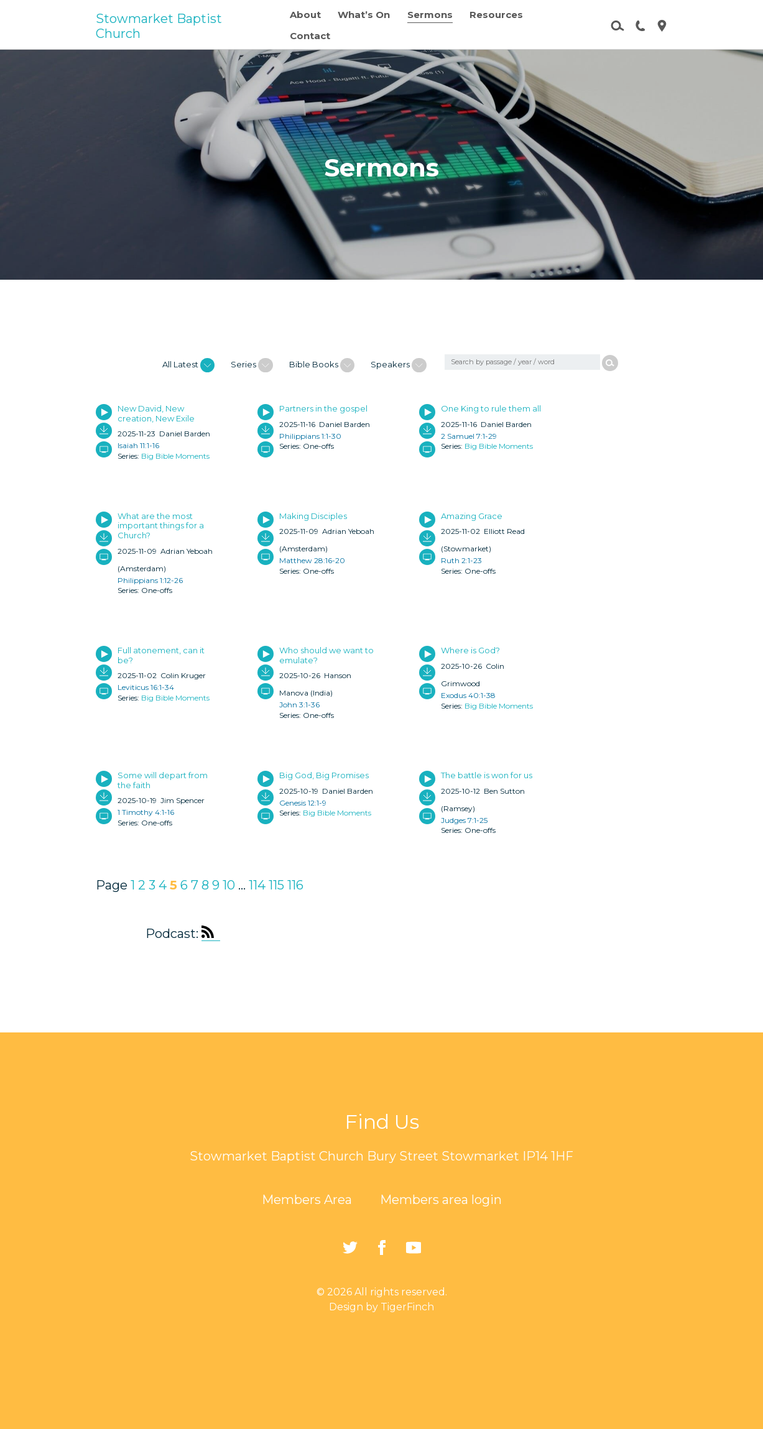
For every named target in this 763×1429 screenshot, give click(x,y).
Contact (310, 36)
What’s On (364, 15)
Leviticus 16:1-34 (146, 687)
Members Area (307, 1199)
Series (251, 365)
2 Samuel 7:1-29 (469, 436)
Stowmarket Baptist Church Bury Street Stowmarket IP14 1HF (381, 1156)
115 (276, 885)
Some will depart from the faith (163, 780)
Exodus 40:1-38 (468, 695)
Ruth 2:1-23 (461, 560)
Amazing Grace (471, 516)
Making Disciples (313, 516)
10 (229, 885)
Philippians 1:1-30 (310, 436)
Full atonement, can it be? (161, 655)
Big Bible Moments (175, 456)
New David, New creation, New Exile (156, 413)
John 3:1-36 (299, 704)
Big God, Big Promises (324, 775)
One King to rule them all (491, 408)
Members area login (441, 1199)
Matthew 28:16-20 (312, 560)
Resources (496, 15)
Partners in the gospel (323, 408)
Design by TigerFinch (381, 1307)
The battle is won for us (486, 775)
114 (257, 885)
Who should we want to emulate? (326, 655)
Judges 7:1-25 (464, 820)
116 (295, 885)
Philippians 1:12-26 (150, 580)
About (305, 15)
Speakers (398, 365)
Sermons (430, 15)
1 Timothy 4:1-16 (146, 812)
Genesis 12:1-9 (302, 802)
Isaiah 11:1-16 (138, 445)
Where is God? (470, 650)
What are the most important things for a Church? (161, 525)
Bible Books (321, 365)
